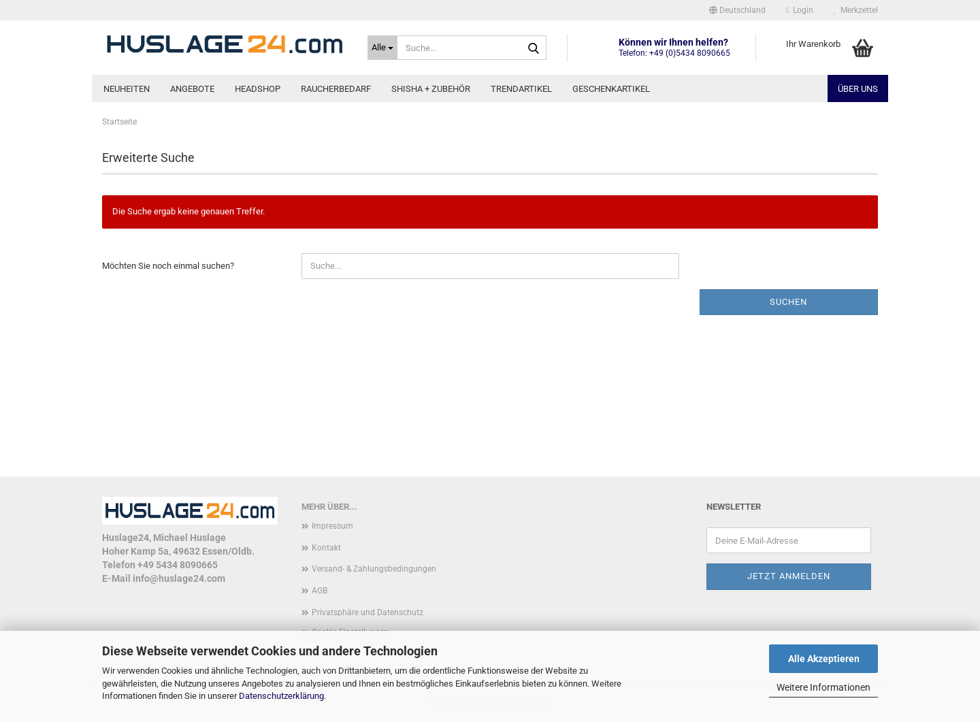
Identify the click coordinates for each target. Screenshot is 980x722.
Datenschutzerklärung (281, 696)
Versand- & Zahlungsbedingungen (374, 569)
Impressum (332, 526)
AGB (319, 590)
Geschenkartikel (611, 89)
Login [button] (799, 10)
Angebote (192, 89)
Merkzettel (856, 10)
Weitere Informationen (823, 687)
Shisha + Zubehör (430, 89)
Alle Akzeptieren (824, 658)
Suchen (788, 302)
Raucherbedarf (336, 89)
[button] (737, 10)
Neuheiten (126, 89)
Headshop (257, 89)
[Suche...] (382, 47)
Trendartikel (521, 89)
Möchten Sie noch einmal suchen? (168, 266)
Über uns (858, 89)
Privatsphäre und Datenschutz (367, 612)
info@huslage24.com (179, 578)
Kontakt (326, 548)
